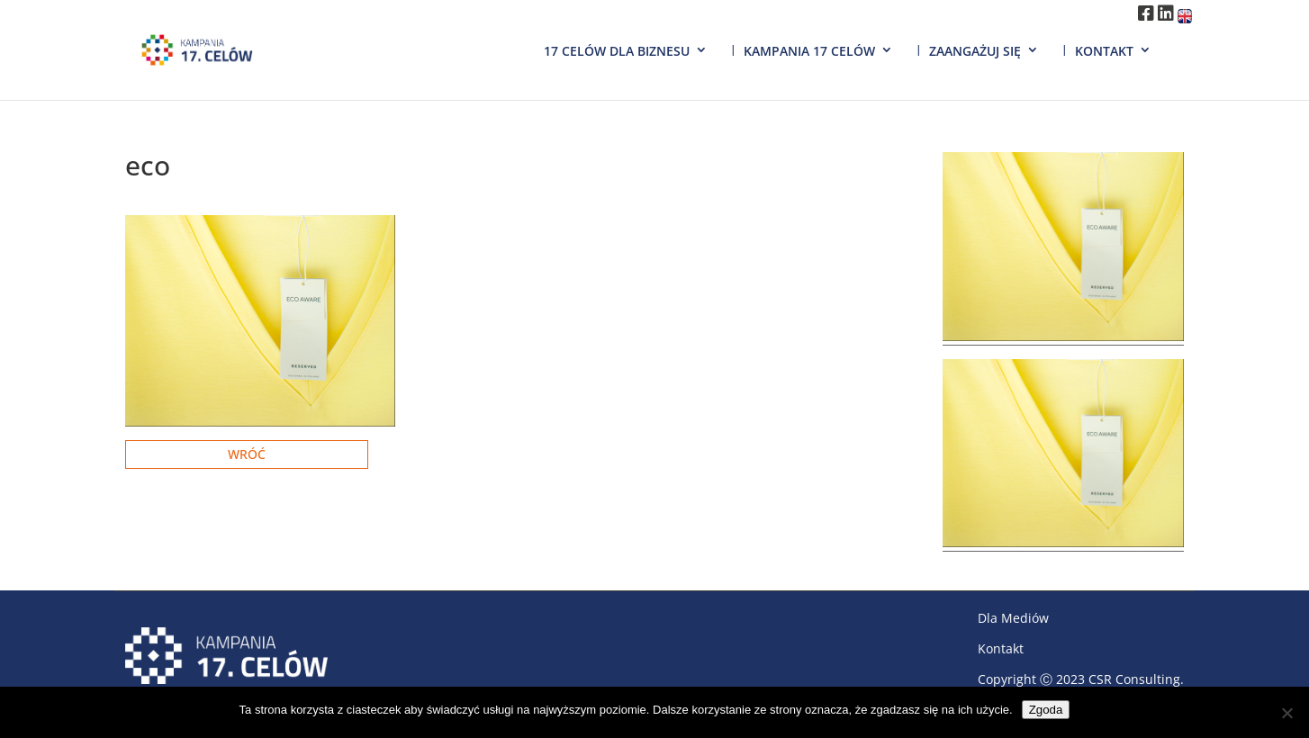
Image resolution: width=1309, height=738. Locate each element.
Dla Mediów (1013, 617)
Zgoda (1046, 709)
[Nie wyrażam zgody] (1286, 713)
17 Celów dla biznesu (617, 50)
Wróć (247, 454)
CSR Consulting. (1136, 679)
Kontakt (1104, 50)
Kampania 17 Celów (809, 50)
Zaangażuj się (975, 50)
